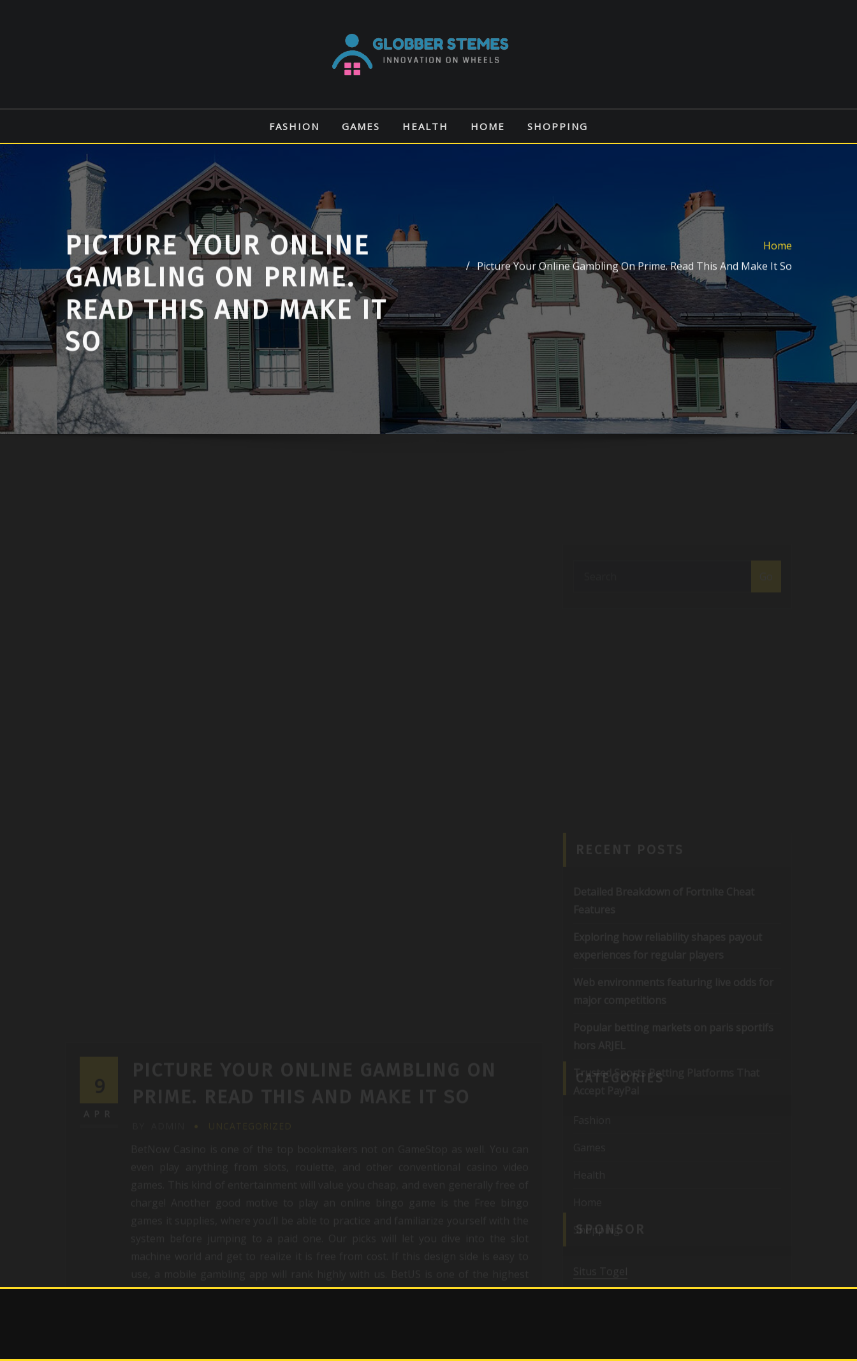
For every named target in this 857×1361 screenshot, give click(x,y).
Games (361, 126)
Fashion (294, 126)
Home (488, 126)
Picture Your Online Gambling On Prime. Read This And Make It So (634, 278)
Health (425, 126)
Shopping (557, 126)
